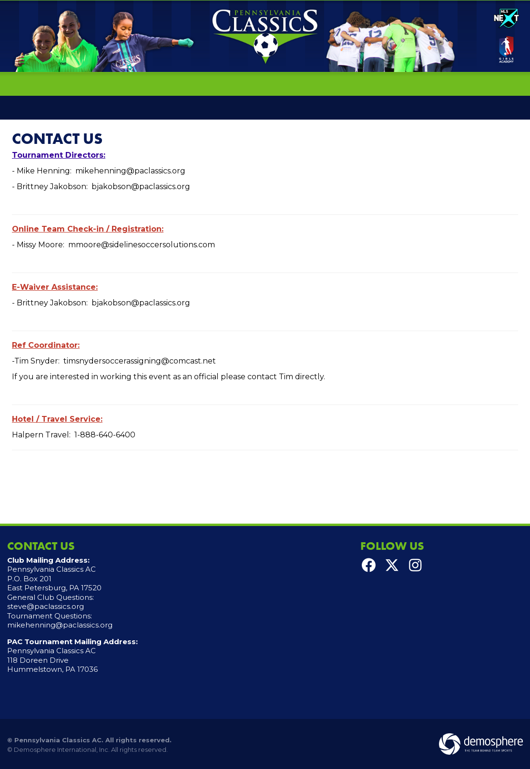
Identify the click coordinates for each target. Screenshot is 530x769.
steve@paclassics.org (45, 606)
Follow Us (392, 545)
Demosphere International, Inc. (62, 749)
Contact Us (57, 139)
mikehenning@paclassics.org (59, 624)
